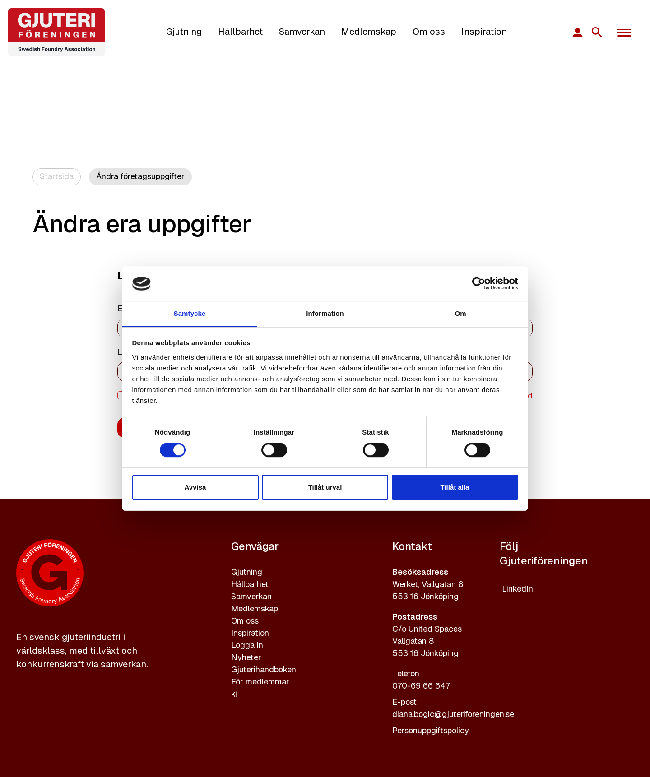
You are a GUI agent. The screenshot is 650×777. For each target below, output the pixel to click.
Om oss (429, 31)
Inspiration (484, 31)
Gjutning (184, 31)
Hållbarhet (240, 31)
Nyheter (246, 657)
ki (234, 694)
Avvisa (195, 487)
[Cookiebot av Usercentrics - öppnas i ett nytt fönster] (478, 284)
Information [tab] (325, 313)
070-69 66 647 (421, 685)
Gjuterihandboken (263, 669)
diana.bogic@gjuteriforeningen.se (453, 714)
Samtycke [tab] (190, 313)
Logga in (247, 645)
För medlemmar (260, 681)
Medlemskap (368, 31)
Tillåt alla (455, 487)
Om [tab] (460, 313)
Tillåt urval (325, 487)
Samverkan (302, 31)
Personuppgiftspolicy (430, 730)
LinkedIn (517, 588)
